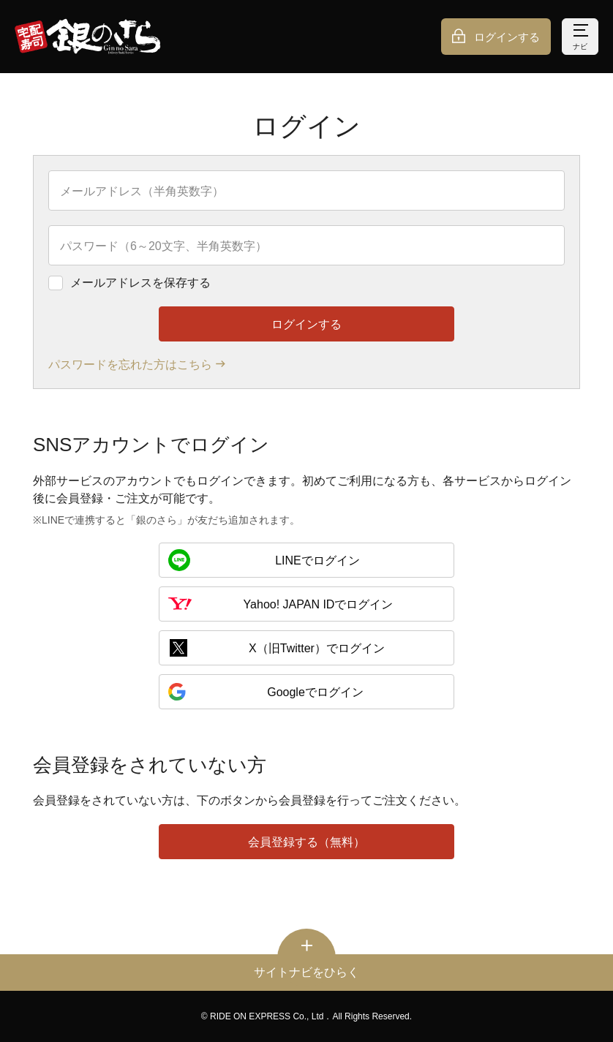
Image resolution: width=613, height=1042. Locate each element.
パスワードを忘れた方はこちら (130, 364)
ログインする (507, 37)
